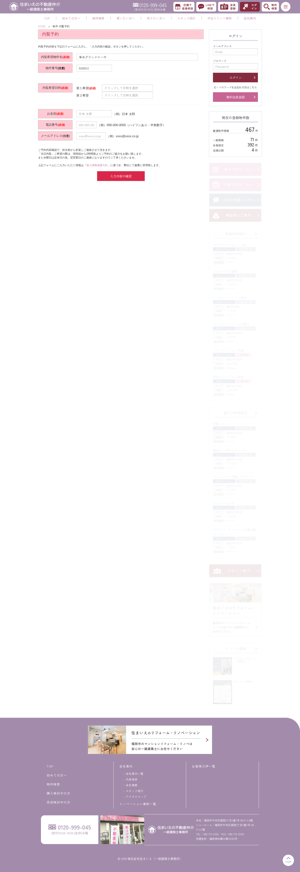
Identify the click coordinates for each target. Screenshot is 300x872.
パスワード (219, 61)
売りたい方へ (156, 18)
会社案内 (250, 18)
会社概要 (132, 785)
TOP (47, 18)
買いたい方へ (126, 18)
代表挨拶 (132, 779)
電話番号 (52, 124)
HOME (42, 26)
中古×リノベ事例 (219, 18)
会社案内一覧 (134, 774)
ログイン (235, 77)
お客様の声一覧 (203, 766)
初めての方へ (71, 18)
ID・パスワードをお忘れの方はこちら (235, 87)
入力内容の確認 (121, 176)
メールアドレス (51, 135)
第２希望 (85, 95)
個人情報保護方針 (97, 165)
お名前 (51, 113)
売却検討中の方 (58, 802)
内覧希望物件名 (51, 57)
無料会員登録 (235, 97)
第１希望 (86, 88)
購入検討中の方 (58, 793)
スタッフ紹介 (186, 18)
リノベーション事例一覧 (138, 804)
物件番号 (52, 68)
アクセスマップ (136, 797)
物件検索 (98, 18)
